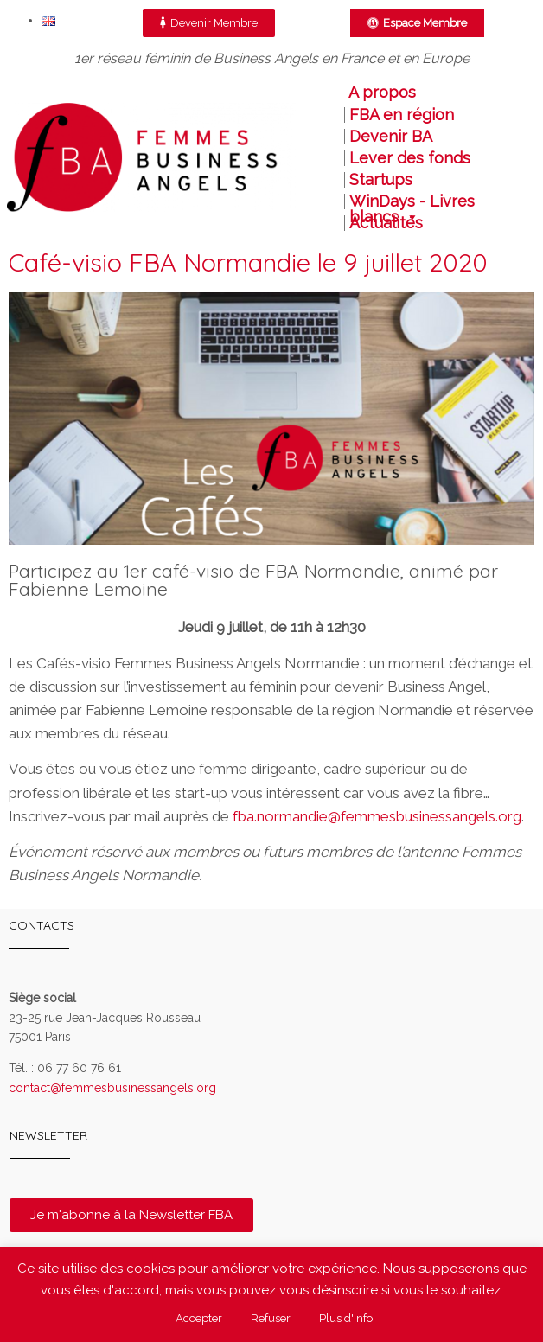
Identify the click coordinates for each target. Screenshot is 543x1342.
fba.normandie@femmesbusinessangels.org (377, 816)
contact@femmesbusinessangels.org (112, 1088)
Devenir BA (390, 136)
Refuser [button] (271, 1318)
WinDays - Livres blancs (412, 201)
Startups (380, 180)
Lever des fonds (409, 158)
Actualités (386, 223)
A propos (382, 92)
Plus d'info (346, 1318)
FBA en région (401, 115)
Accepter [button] (199, 1318)
